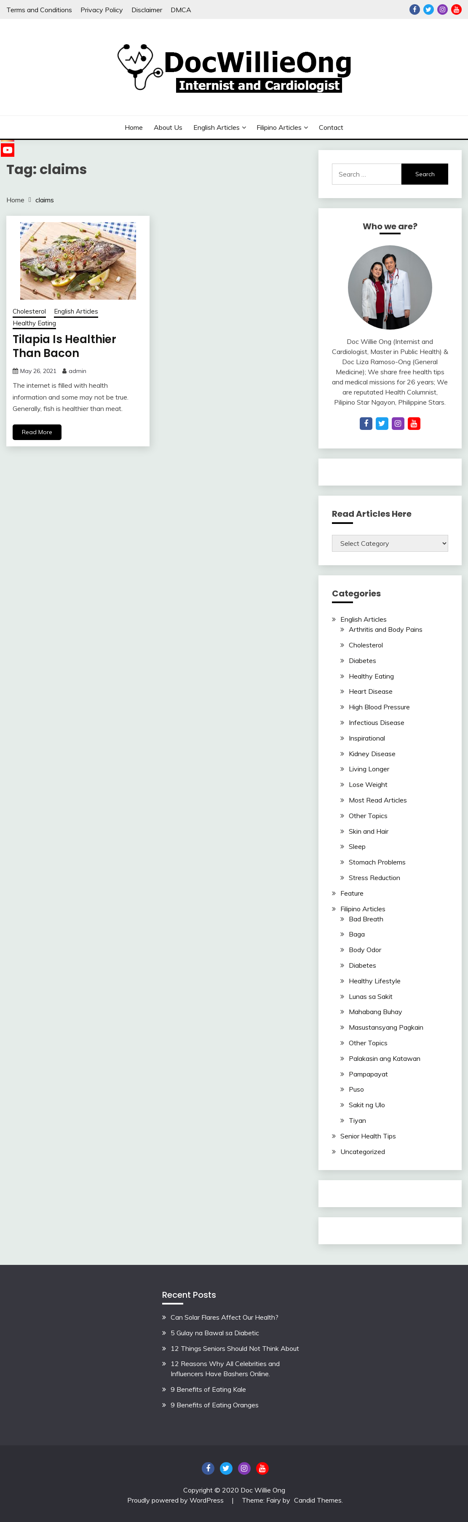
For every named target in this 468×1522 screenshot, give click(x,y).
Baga (357, 934)
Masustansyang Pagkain (386, 1027)
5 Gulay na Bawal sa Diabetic (215, 1333)
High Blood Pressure (379, 707)
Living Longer (369, 769)
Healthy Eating (34, 323)
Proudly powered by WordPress (176, 1500)
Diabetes (362, 660)
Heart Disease (371, 691)
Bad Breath (366, 919)
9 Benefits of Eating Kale (208, 1389)
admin (77, 371)
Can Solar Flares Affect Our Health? (224, 1317)
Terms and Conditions (39, 9)
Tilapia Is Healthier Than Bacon (64, 346)
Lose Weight (368, 784)
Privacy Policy (101, 9)
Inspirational (367, 738)
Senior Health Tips (368, 1136)
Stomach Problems (377, 862)
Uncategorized (362, 1151)
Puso (356, 1089)
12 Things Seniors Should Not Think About (235, 1348)
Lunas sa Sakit (371, 996)
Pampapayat (368, 1074)
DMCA (181, 9)
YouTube (456, 9)
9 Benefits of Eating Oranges (215, 1405)
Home (134, 127)
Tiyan (357, 1120)
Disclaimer (146, 9)
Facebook (414, 9)
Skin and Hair (368, 831)
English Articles (216, 127)
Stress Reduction (374, 877)
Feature (352, 893)
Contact (331, 127)
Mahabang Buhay (375, 1011)
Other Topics (368, 815)
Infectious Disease (376, 722)
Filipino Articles (279, 127)
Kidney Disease (372, 753)
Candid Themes (318, 1500)
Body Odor (365, 949)
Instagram (442, 9)
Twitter (428, 9)
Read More (37, 432)
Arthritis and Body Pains (386, 629)
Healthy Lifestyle (375, 981)
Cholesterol (29, 311)
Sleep (357, 846)
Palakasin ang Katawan (384, 1058)
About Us (168, 127)
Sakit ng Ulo (367, 1105)
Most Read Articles (378, 800)
